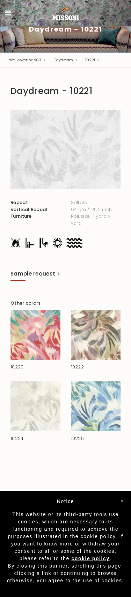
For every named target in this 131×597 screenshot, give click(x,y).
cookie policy (90, 558)
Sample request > (35, 273)
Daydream (63, 60)
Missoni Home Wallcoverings (66, 13)
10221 (90, 60)
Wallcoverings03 (25, 60)
